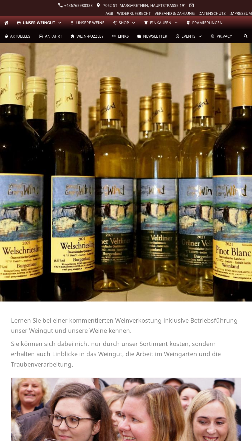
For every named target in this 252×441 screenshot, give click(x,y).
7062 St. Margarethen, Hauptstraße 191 (141, 5)
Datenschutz (212, 13)
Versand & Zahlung (175, 13)
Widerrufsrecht (134, 13)
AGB (109, 13)
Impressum (241, 13)
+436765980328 (75, 5)
